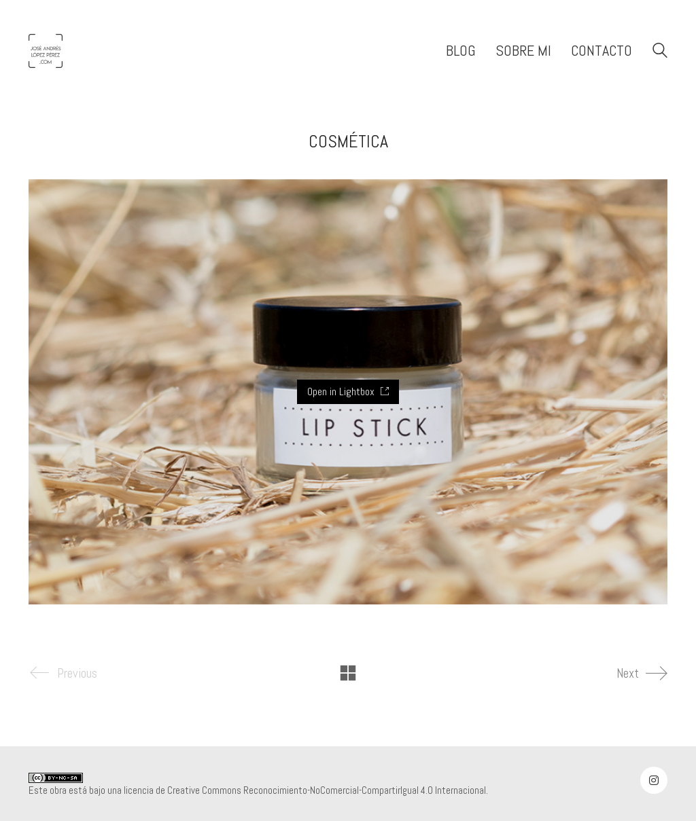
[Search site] (659, 52)
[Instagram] (653, 780)
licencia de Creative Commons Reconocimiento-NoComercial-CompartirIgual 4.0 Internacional (305, 790)
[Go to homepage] (46, 51)
